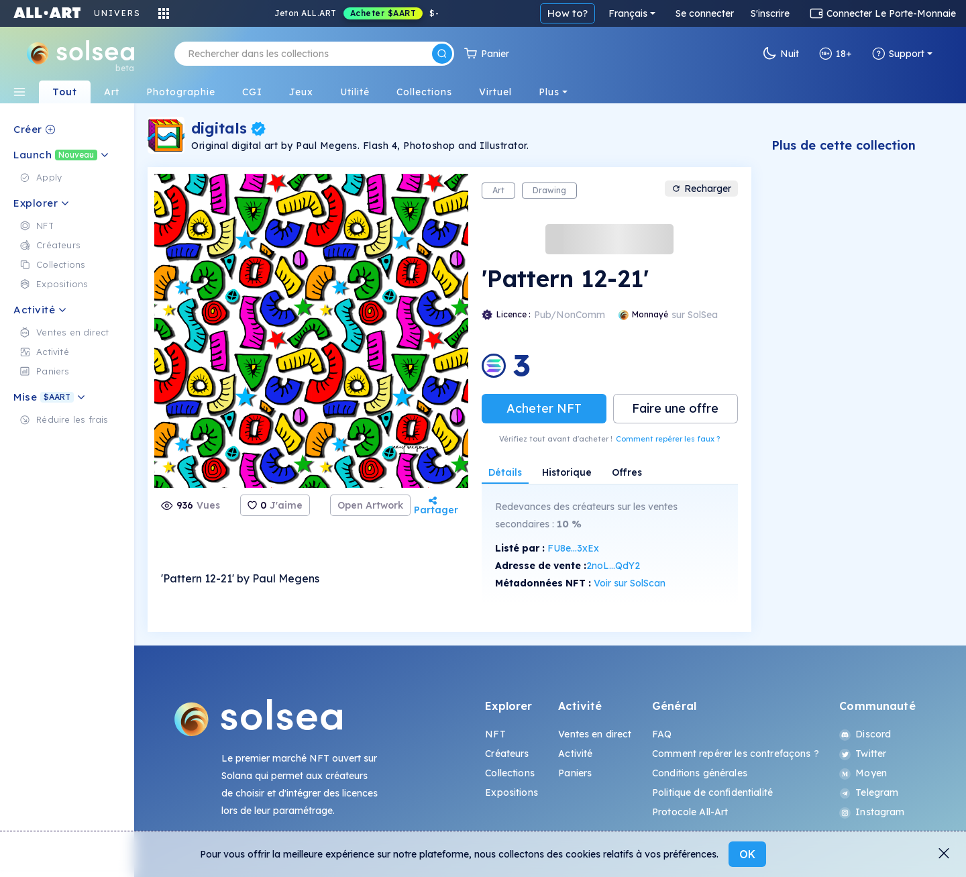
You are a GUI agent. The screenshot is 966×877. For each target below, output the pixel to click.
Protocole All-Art (690, 812)
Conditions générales (699, 773)
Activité (575, 753)
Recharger (701, 189)
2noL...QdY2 (613, 566)
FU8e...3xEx (573, 548)
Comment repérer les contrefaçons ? (735, 753)
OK (747, 854)
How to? (567, 13)
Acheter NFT (544, 408)
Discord (865, 734)
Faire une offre (675, 408)
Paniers (575, 773)
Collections (510, 773)
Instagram (871, 812)
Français (627, 13)
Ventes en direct (594, 734)
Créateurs (507, 753)
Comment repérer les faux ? (668, 439)
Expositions (511, 792)
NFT (495, 734)
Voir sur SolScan (629, 583)
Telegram (868, 792)
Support (898, 53)
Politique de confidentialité (712, 792)
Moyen (863, 773)
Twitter (862, 753)
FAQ (662, 734)
